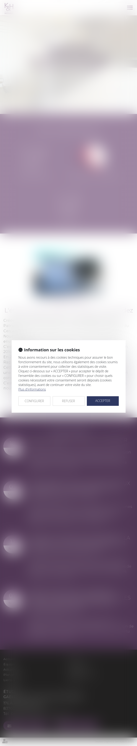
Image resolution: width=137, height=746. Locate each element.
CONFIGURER (34, 401)
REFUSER (68, 401)
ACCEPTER (102, 401)
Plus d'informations (32, 389)
